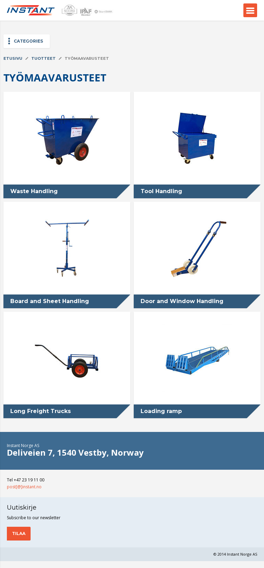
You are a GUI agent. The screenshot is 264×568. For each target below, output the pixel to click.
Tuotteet (43, 58)
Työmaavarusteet (87, 58)
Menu (250, 10)
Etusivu (12, 58)
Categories (28, 41)
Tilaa (18, 533)
